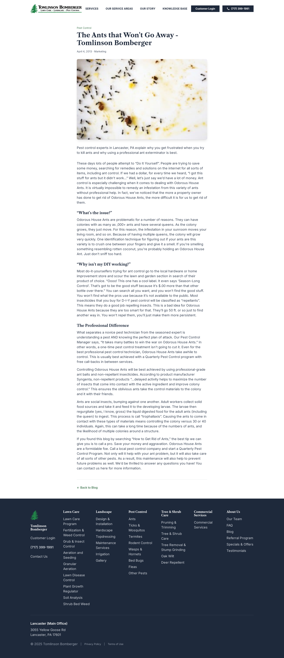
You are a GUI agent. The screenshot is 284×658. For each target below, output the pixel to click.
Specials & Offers (240, 544)
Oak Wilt (167, 556)
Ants (132, 519)
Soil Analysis (73, 597)
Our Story (147, 8)
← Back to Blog (87, 487)
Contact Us (39, 556)
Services (92, 8)
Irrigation (103, 554)
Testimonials (236, 551)
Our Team (234, 519)
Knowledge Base (175, 8)
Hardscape (104, 530)
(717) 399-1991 (238, 8)
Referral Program (240, 538)
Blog (230, 532)
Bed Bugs (136, 560)
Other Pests (138, 573)
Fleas (133, 567)
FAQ (230, 525)
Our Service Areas (119, 8)
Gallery (101, 560)
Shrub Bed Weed (76, 604)
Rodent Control (140, 543)
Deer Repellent (172, 562)
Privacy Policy (92, 643)
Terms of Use (115, 643)
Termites (135, 536)
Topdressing (105, 536)
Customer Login (205, 8)
